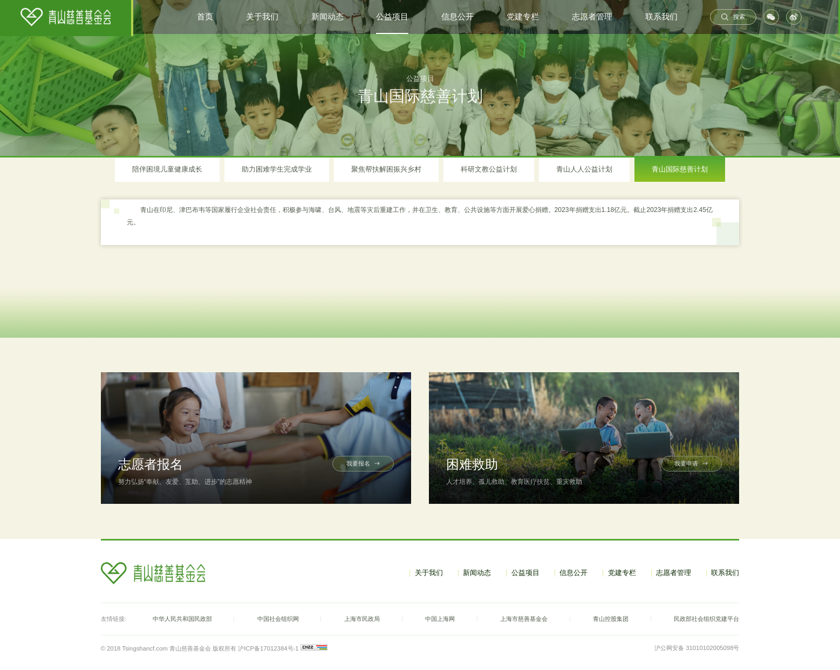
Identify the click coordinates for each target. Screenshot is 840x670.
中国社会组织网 (278, 619)
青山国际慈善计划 (680, 169)
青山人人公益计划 (584, 169)
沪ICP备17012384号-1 (267, 648)
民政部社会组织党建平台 (706, 619)
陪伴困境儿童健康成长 (167, 169)
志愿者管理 (592, 16)
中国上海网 (440, 619)
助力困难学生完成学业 (277, 169)
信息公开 (457, 16)
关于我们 (262, 16)
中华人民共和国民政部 (182, 619)
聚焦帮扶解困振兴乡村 (386, 169)
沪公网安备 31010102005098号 (696, 648)
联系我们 (661, 16)
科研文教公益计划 (489, 169)
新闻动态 (327, 16)
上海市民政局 (362, 619)
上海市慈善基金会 (524, 619)
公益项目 (392, 16)
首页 (205, 16)
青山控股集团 (611, 619)
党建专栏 (523, 16)
